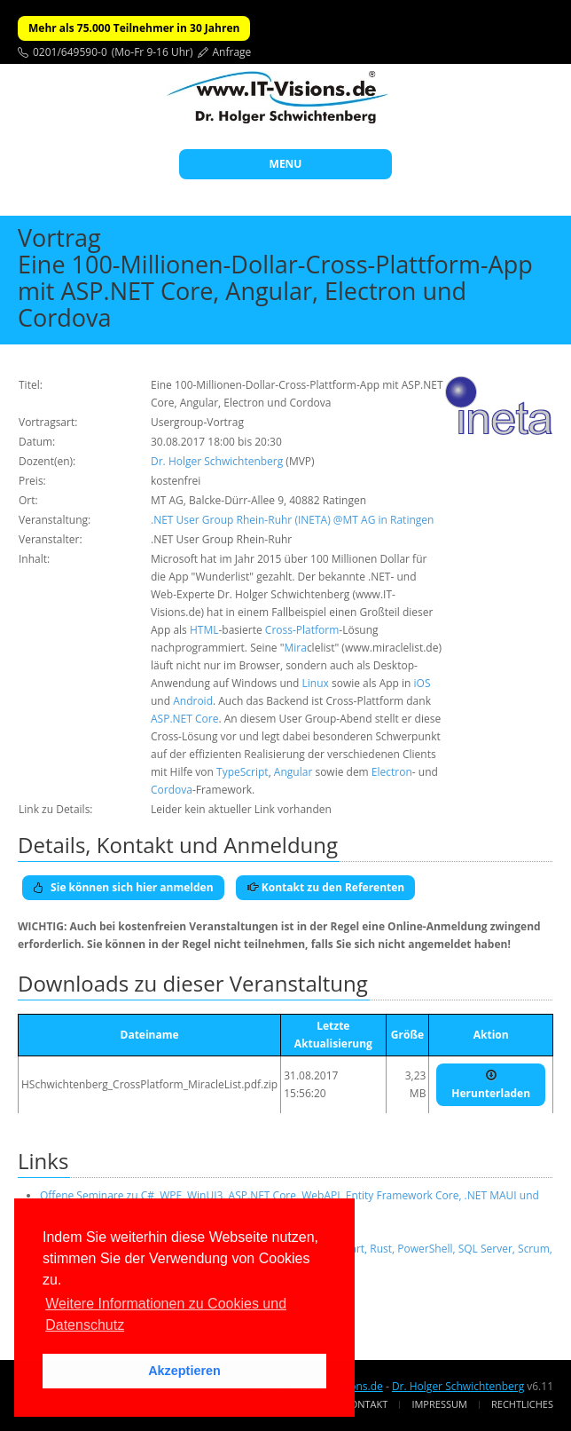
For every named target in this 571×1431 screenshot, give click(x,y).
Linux (315, 683)
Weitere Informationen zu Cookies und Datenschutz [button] (165, 1314)
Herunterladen (490, 1085)
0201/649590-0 (70, 51)
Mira (295, 647)
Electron (392, 771)
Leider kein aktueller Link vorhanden (241, 809)
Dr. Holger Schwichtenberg (217, 461)
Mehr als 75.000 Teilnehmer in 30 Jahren (133, 28)
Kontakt (365, 1404)
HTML (204, 629)
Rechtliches (522, 1404)
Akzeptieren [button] (184, 1371)
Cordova (171, 789)
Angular (293, 771)
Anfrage (232, 51)
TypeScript (242, 771)
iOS (422, 683)
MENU (286, 163)
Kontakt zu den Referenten (325, 887)
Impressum (438, 1404)
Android (193, 700)
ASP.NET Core (184, 718)
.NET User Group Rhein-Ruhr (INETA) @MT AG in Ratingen (292, 519)
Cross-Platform (302, 629)
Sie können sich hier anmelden (123, 887)
